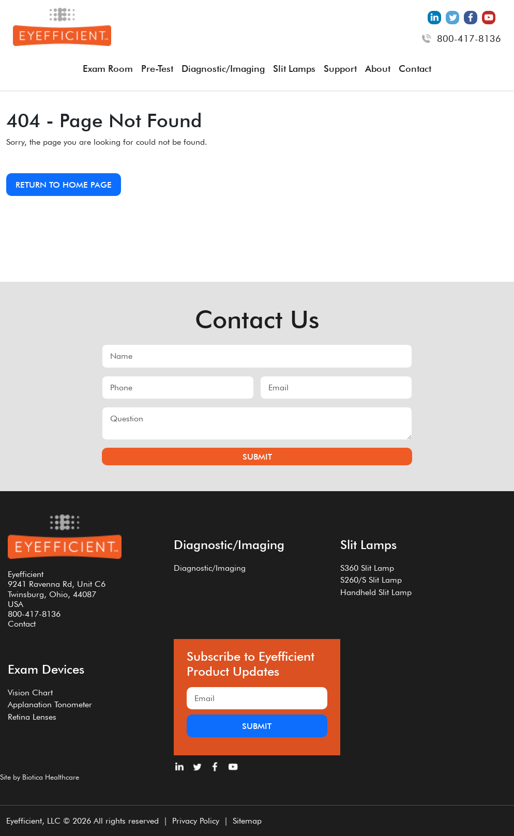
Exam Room (108, 68)
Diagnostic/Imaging (223, 68)
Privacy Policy (195, 821)
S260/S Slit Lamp (371, 580)
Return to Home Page (64, 185)
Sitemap (247, 821)
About (377, 68)
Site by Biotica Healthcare (39, 777)
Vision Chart (30, 692)
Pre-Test (157, 68)
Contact (415, 68)
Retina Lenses (32, 717)
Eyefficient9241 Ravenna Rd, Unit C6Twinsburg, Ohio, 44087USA (56, 589)
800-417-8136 (469, 38)
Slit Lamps (294, 68)
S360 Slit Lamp (367, 568)
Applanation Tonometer (50, 704)
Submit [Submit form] (257, 457)
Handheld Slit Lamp (376, 592)
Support (340, 68)
